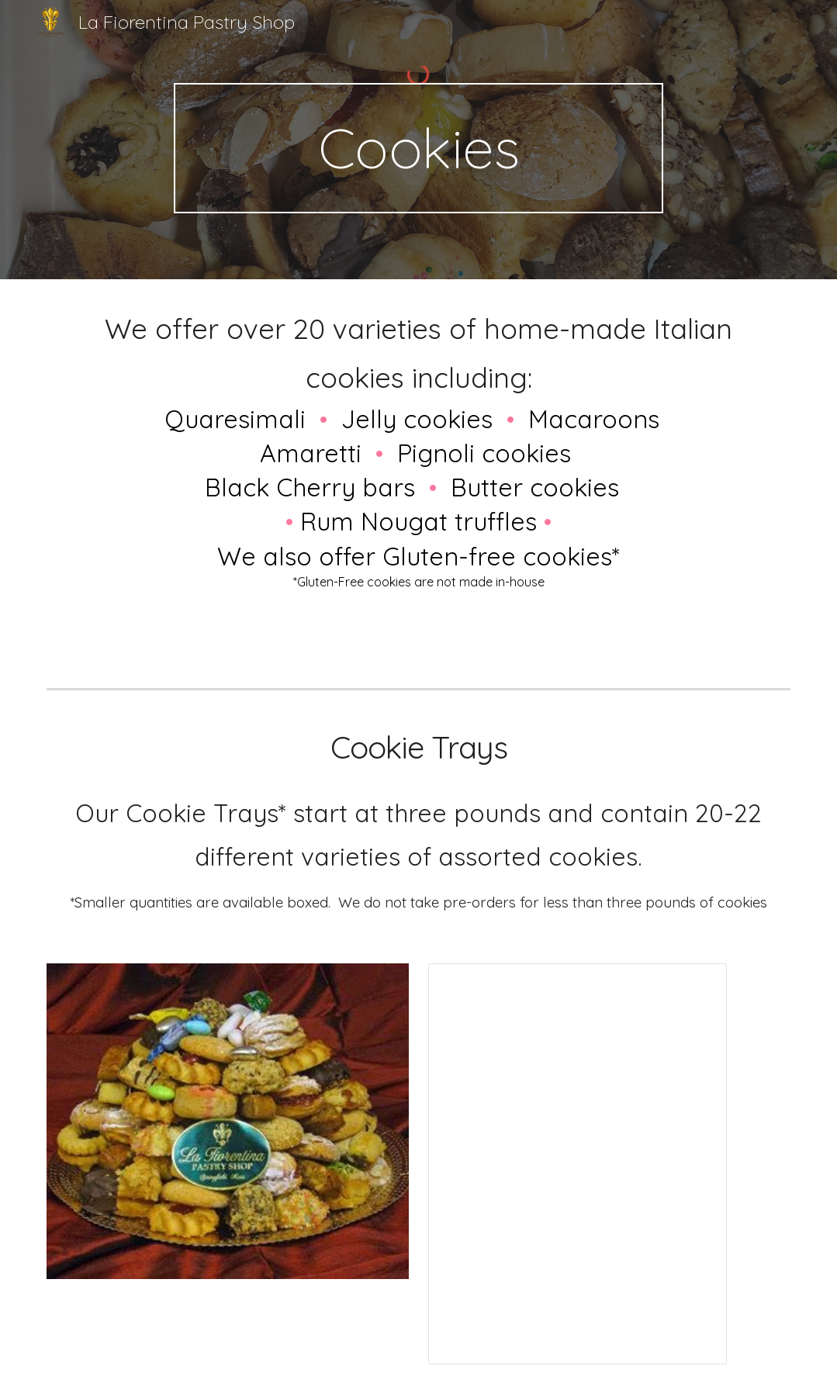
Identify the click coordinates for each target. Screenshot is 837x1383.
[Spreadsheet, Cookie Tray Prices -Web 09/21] (577, 1163)
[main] (418, 148)
